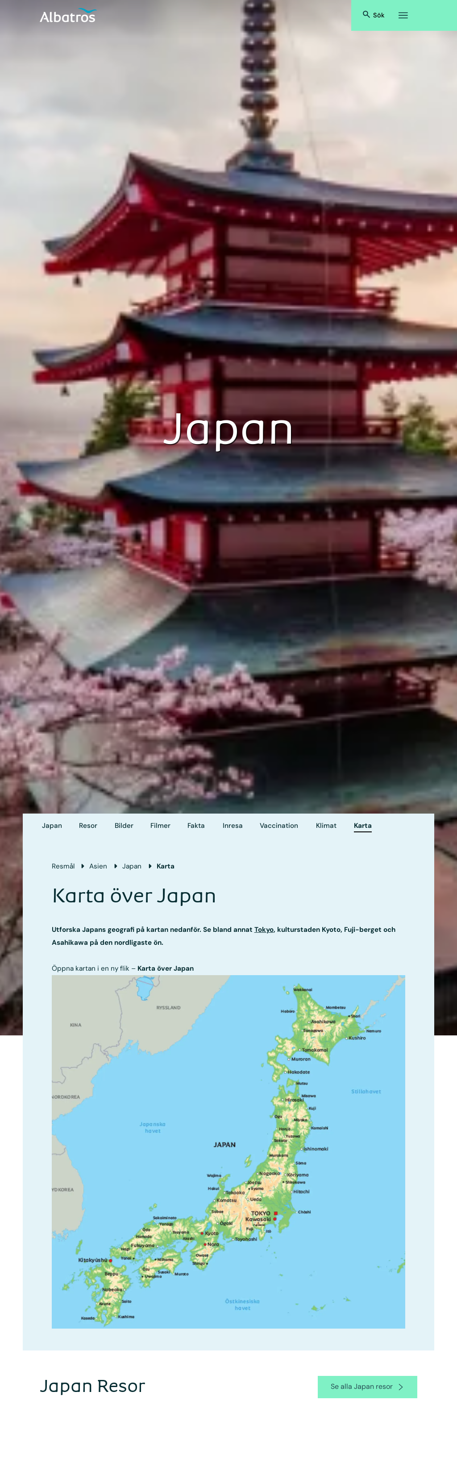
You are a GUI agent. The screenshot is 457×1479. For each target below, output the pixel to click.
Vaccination (279, 825)
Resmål (63, 866)
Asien (98, 866)
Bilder (124, 825)
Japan (52, 825)
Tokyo (264, 929)
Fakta (196, 825)
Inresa (233, 825)
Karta (363, 825)
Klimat (326, 825)
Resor (88, 825)
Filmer (160, 825)
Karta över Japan (165, 968)
